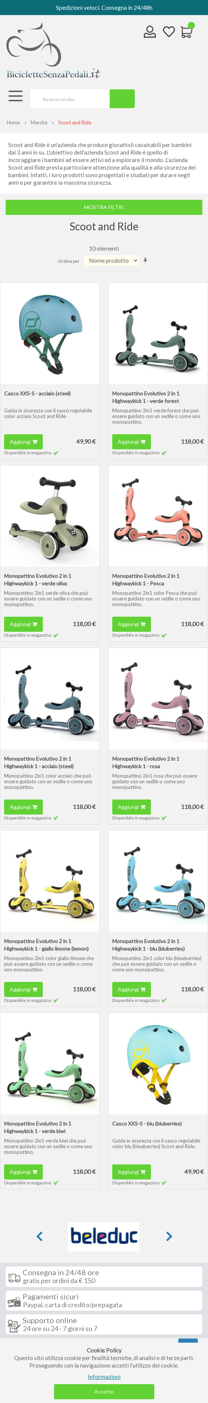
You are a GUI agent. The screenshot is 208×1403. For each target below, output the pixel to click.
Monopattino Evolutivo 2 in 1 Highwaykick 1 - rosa (145, 762)
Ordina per (69, 261)
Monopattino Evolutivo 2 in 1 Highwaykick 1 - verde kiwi (37, 1127)
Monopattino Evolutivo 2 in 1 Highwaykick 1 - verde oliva (37, 580)
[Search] (122, 98)
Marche (39, 122)
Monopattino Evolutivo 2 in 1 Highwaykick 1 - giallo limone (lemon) (46, 945)
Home (13, 122)
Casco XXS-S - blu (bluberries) (147, 1123)
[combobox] (67, 98)
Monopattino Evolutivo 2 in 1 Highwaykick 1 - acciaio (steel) (39, 762)
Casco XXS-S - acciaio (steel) (37, 393)
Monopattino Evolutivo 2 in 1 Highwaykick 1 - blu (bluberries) (148, 945)
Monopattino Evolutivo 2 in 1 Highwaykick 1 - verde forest (145, 397)
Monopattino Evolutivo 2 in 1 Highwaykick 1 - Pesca (145, 580)
